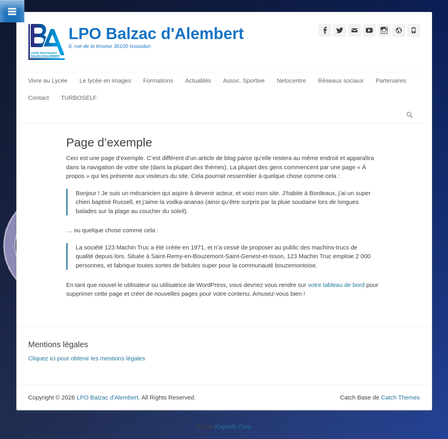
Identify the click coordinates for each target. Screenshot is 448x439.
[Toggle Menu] (12, 11)
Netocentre (291, 80)
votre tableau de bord (336, 284)
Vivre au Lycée (48, 80)
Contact (38, 97)
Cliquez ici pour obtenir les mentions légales (86, 358)
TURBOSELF (79, 97)
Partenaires (391, 80)
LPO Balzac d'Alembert (156, 33)
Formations (158, 80)
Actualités (198, 80)
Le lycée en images (105, 80)
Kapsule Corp (233, 426)
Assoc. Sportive (244, 80)
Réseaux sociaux (341, 80)
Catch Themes (400, 397)
